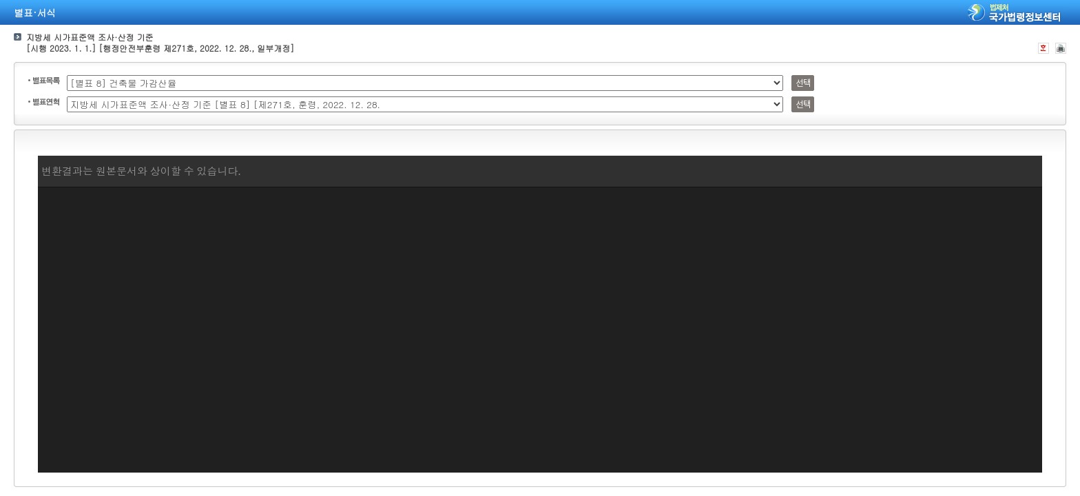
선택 (803, 83)
